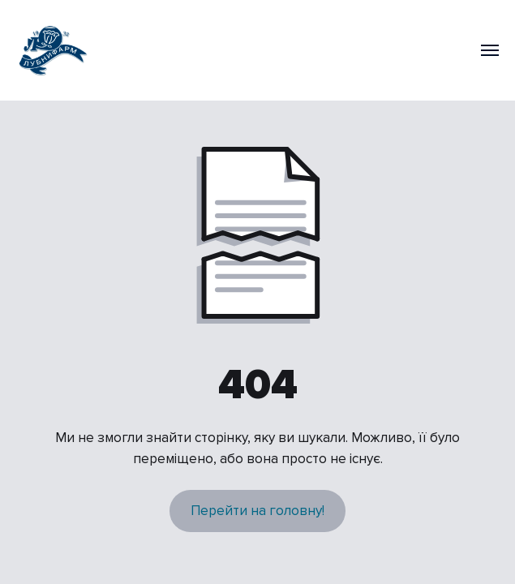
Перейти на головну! (257, 510)
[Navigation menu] (490, 50)
